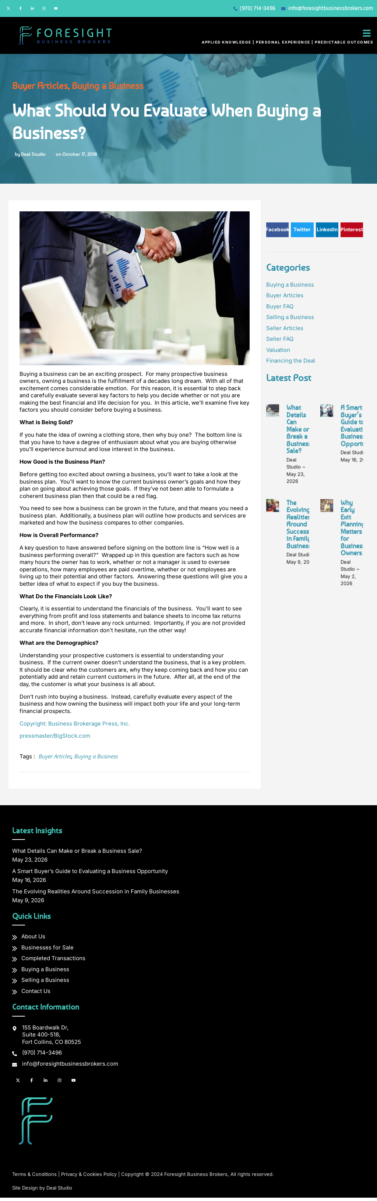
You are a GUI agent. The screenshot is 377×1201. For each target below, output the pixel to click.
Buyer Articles (29, 88)
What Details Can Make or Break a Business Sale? (298, 594)
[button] (366, 35)
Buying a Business (96, 88)
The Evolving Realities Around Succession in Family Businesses (302, 689)
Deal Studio (59, 1191)
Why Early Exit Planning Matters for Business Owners (353, 693)
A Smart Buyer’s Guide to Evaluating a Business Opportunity (358, 590)
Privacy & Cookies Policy (89, 1178)
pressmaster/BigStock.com (55, 738)
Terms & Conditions (34, 1178)
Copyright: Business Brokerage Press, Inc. (75, 726)
